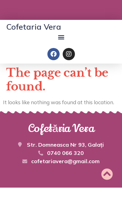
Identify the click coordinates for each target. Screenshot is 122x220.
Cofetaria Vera (33, 27)
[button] (61, 37)
